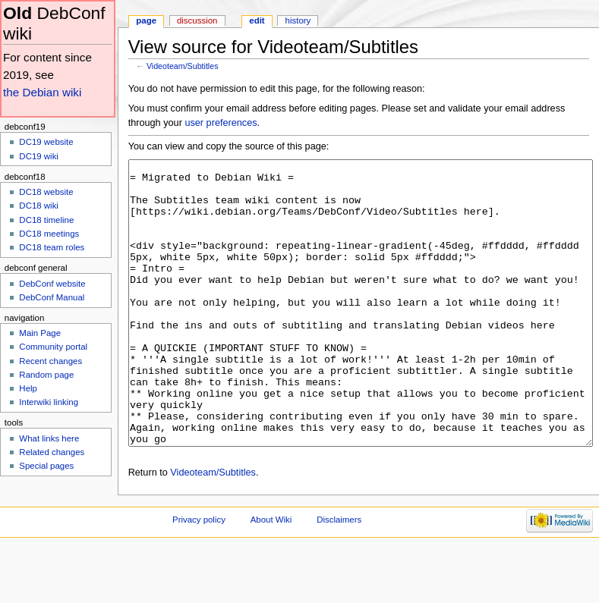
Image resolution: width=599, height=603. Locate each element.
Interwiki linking (48, 402)
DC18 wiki (38, 205)
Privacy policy (198, 576)
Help (28, 388)
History (298, 20)
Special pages (46, 465)
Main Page (40, 333)
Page (146, 20)
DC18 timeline (46, 220)
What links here (49, 438)
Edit (256, 20)
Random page (46, 374)
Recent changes (50, 361)
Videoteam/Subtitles (183, 66)
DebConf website (52, 283)
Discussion (197, 20)
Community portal (53, 346)
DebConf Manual (51, 297)
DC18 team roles (51, 247)
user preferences (220, 123)
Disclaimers (339, 576)
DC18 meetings (49, 233)
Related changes (51, 452)
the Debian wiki (42, 92)
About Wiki (271, 576)
